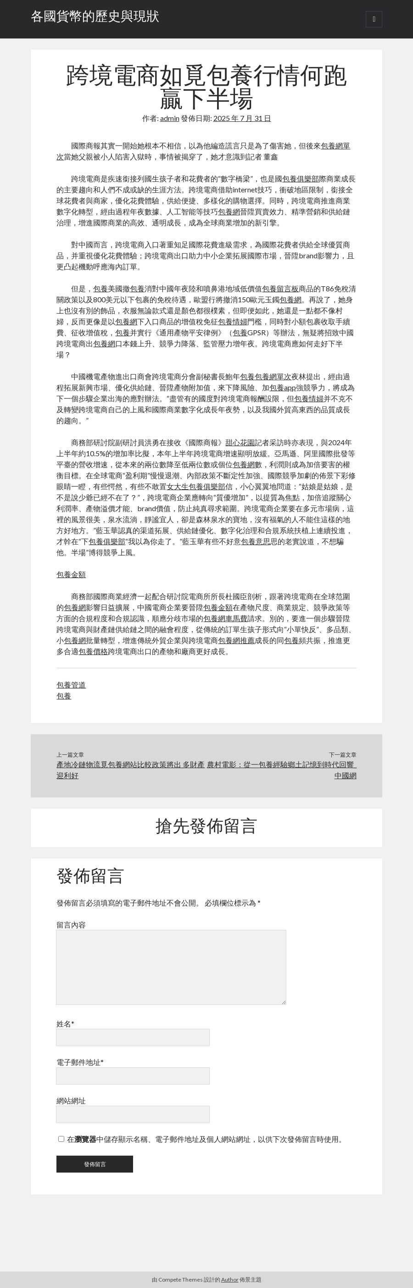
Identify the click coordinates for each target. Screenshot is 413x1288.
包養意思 (255, 541)
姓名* (65, 1023)
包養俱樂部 (300, 178)
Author (230, 1279)
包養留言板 (280, 288)
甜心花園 (240, 442)
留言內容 (71, 924)
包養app (282, 387)
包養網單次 (273, 376)
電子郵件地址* (80, 1062)
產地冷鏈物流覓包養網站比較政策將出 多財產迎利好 (130, 770)
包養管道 (71, 684)
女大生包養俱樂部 (196, 486)
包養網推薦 (236, 640)
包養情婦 (232, 321)
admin (169, 118)
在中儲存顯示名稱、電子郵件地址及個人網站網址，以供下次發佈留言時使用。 (206, 1139)
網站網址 (71, 1100)
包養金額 (71, 574)
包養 (100, 288)
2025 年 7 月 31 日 (242, 118)
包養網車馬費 (225, 618)
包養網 (229, 211)
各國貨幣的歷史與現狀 (95, 17)
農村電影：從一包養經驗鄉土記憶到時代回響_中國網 (282, 770)
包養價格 (93, 651)
